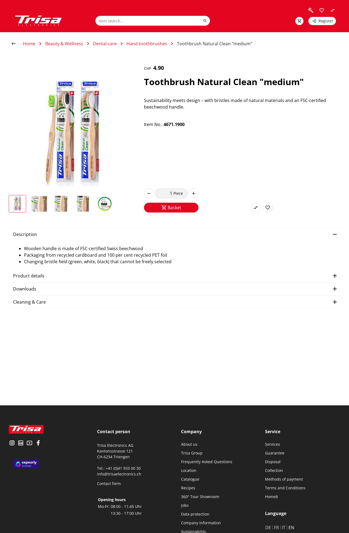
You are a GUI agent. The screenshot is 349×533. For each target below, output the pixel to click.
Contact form (109, 483)
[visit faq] (311, 10)
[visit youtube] (29, 443)
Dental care (105, 44)
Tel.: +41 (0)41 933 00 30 (119, 468)
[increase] (193, 193)
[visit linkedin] (20, 443)
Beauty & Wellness (64, 44)
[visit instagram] (12, 443)
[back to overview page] (16, 44)
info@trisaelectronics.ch (119, 474)
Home (29, 44)
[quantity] (164, 193)
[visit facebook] (38, 443)
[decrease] (149, 193)
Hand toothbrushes (147, 44)
